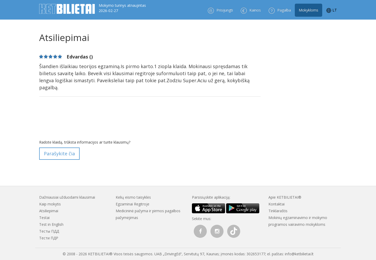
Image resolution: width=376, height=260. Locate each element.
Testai (44, 217)
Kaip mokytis (50, 204)
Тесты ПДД (49, 231)
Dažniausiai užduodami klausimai (67, 197)
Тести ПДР (48, 237)
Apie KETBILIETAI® (284, 197)
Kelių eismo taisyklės (133, 197)
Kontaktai (276, 204)
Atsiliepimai (48, 210)
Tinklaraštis (277, 210)
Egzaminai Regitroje (132, 204)
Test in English (51, 224)
